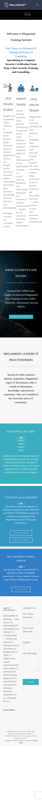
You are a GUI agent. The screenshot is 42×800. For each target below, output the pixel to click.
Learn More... (9, 709)
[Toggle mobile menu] (37, 4)
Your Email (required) (31, 632)
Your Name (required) (31, 617)
